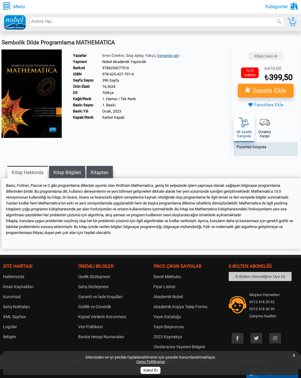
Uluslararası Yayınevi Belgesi (179, 346)
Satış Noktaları (16, 306)
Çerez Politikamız (150, 361)
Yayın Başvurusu (168, 326)
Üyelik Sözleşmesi (94, 276)
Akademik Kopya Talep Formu (180, 306)
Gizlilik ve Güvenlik (94, 306)
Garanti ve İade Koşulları (100, 296)
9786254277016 (115, 68)
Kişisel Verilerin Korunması (102, 316)
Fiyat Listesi (164, 286)
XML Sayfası (14, 316)
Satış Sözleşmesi (93, 286)
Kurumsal (12, 296)
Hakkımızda (13, 276)
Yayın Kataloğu (167, 316)
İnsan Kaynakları (18, 286)
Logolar (10, 326)
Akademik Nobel (168, 296)
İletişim (9, 336)
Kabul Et (150, 370)
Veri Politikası (90, 326)
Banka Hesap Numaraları (101, 336)
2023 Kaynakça (167, 336)
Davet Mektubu (167, 276)
